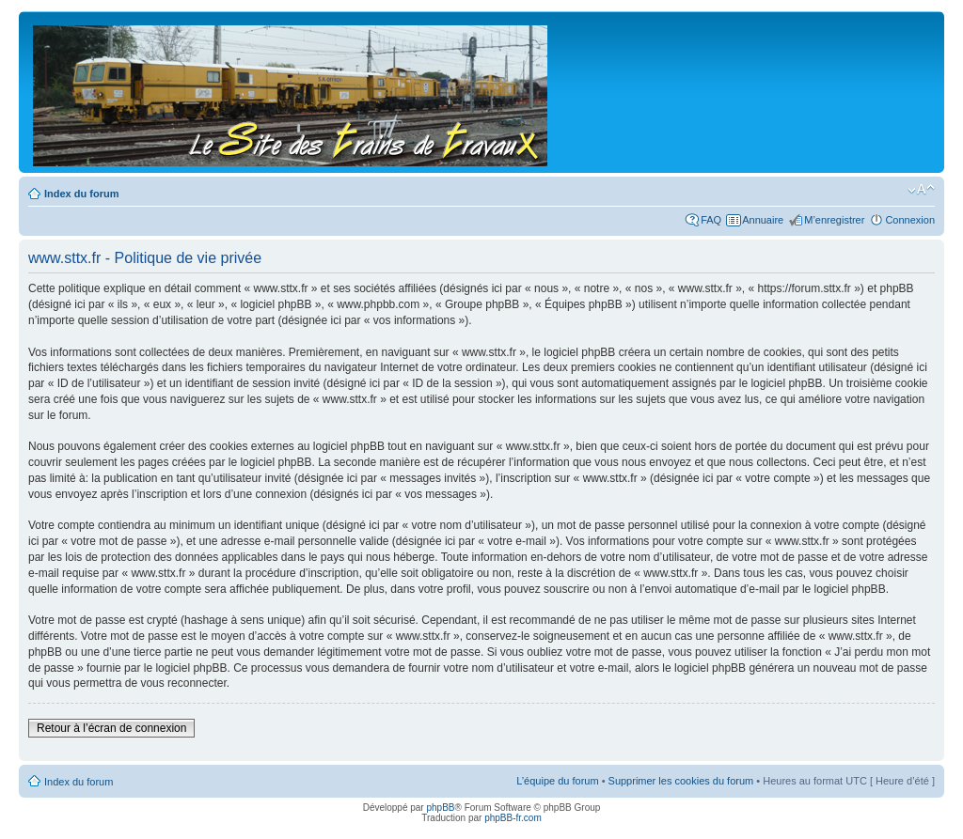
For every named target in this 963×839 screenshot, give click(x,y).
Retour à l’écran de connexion (111, 728)
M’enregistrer (834, 219)
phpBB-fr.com (513, 818)
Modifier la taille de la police (921, 189)
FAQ (711, 219)
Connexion (910, 219)
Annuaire (762, 219)
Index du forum (81, 193)
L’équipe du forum (557, 780)
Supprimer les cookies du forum (681, 780)
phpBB (440, 807)
